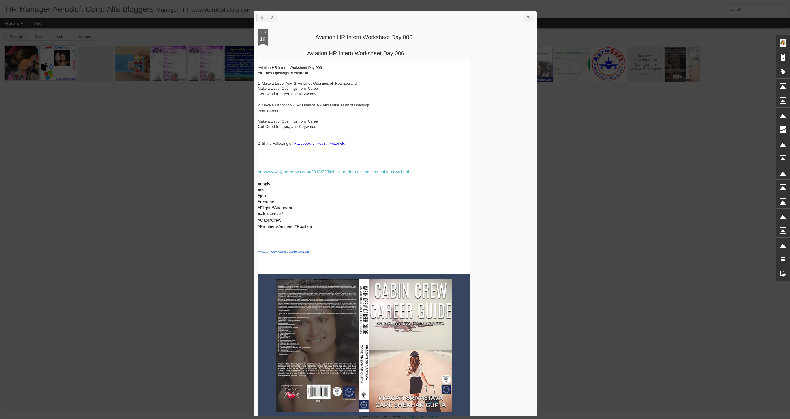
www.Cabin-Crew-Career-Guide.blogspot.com (284, 251)
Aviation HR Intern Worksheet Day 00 (354, 53)
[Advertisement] (501, 67)
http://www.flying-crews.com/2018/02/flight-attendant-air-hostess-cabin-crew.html (333, 171)
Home (36, 23)
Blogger (413, 416)
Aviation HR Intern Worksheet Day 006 (363, 37)
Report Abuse (429, 416)
